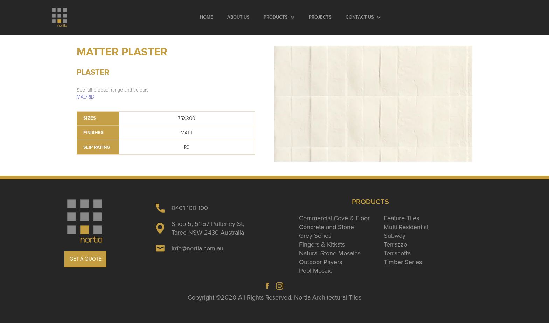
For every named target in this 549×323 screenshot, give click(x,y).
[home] (59, 17)
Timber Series (403, 262)
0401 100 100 (190, 208)
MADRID (86, 97)
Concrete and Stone (326, 227)
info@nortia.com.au (197, 248)
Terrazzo (395, 244)
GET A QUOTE (86, 259)
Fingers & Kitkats (322, 244)
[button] (279, 18)
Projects (320, 17)
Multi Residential (406, 227)
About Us (238, 17)
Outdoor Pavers (320, 262)
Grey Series (315, 236)
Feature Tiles (401, 218)
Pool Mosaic (315, 271)
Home (206, 17)
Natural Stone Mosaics (329, 253)
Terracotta (397, 253)
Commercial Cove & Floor (334, 218)
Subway (394, 236)
